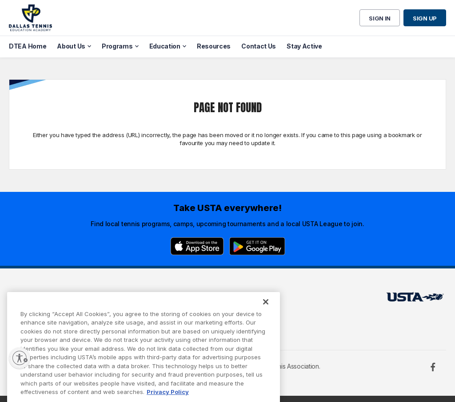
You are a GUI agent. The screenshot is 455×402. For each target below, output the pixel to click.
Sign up (425, 18)
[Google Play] (257, 246)
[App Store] (197, 246)
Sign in (380, 18)
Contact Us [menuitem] (258, 46)
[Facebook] (433, 367)
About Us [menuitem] (71, 46)
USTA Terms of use (137, 299)
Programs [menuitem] (117, 46)
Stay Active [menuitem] (304, 46)
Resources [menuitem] (214, 46)
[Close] (265, 311)
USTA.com (220, 299)
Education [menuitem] (164, 46)
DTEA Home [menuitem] (27, 46)
